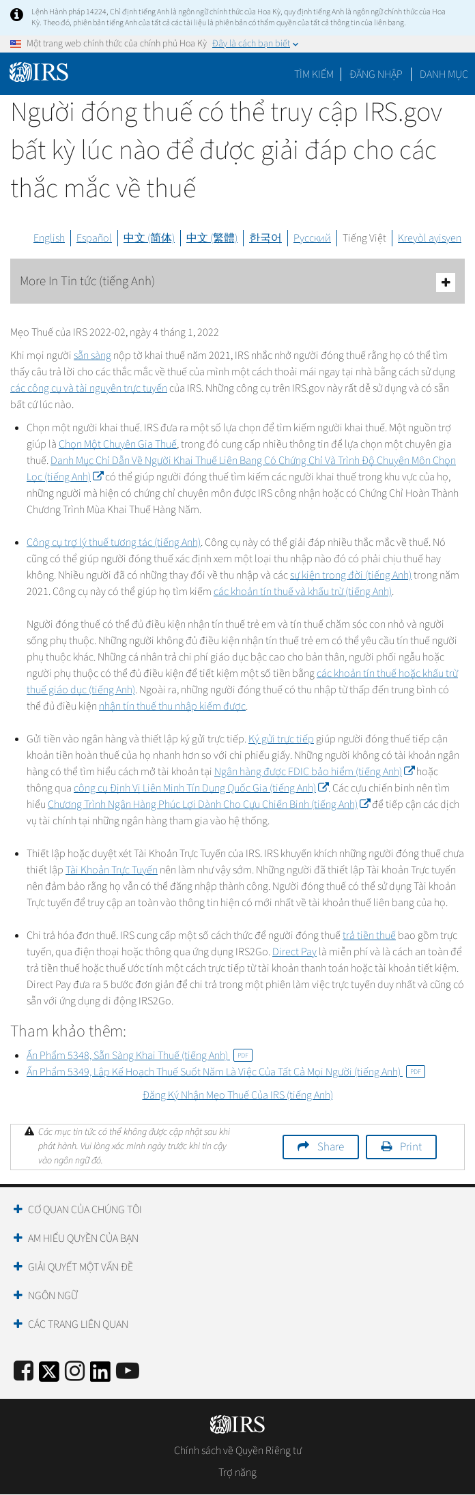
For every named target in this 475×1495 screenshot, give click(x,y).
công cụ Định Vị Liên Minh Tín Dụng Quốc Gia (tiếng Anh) (201, 788)
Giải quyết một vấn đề (80, 1267)
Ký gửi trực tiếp (281, 738)
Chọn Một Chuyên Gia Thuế (118, 444)
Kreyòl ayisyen (429, 238)
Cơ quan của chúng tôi (85, 1209)
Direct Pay (294, 951)
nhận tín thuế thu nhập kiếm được (172, 706)
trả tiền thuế (369, 935)
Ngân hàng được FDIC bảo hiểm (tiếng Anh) (314, 771)
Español (94, 238)
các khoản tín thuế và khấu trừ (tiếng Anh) (303, 591)
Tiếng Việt (364, 238)
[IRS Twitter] (49, 1376)
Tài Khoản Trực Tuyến (112, 869)
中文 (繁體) (212, 238)
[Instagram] (75, 1372)
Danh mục (444, 74)
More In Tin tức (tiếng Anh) (237, 282)
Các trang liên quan (78, 1324)
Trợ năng (237, 1472)
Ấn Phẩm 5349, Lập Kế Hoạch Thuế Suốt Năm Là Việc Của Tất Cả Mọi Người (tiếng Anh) (226, 1071)
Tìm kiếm (314, 74)
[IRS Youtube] (127, 1372)
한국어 (265, 238)
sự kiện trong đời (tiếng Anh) (351, 575)
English (49, 238)
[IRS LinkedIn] (100, 1376)
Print (411, 1147)
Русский (312, 238)
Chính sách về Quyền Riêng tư (238, 1450)
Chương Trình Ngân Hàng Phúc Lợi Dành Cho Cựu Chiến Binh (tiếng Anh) (209, 804)
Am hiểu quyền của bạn (83, 1238)
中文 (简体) (149, 238)
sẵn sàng (92, 355)
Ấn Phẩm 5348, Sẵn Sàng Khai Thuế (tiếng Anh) (140, 1055)
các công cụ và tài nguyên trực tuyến (88, 388)
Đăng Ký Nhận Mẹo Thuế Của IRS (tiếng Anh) (238, 1095)
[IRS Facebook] (23, 1372)
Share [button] (330, 1147)
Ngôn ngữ (53, 1295)
